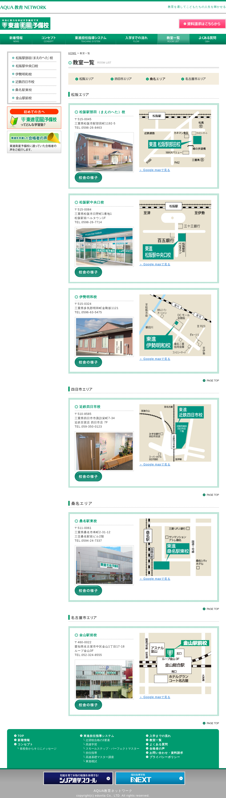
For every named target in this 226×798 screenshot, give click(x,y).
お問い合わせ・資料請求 (166, 752)
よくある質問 (158, 744)
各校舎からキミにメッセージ (38, 748)
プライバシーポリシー (164, 757)
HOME (72, 53)
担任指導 (91, 752)
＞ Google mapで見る (154, 170)
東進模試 (91, 761)
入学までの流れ (160, 736)
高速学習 (91, 744)
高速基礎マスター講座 (100, 757)
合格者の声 (157, 748)
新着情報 (24, 740)
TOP (21, 736)
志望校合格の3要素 (98, 740)
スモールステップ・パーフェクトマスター (112, 748)
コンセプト (25, 744)
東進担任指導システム (99, 736)
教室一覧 (155, 740)
